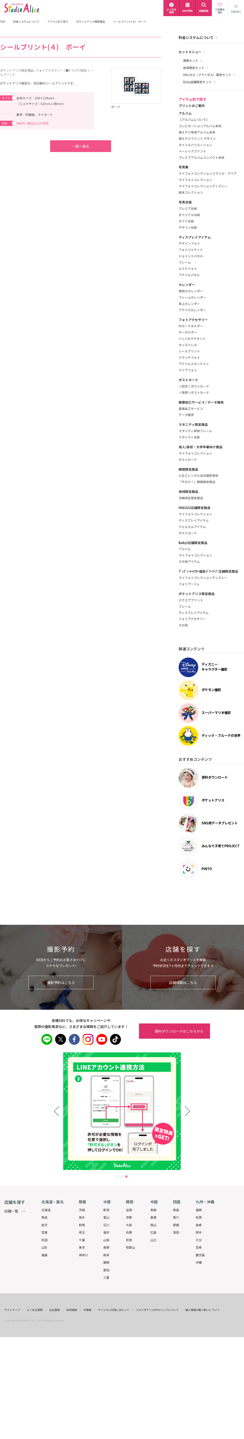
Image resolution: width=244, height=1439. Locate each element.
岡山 (153, 1225)
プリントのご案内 (192, 105)
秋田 (44, 1240)
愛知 (106, 1270)
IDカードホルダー (191, 326)
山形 (44, 1247)
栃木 (82, 1217)
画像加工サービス (191, 408)
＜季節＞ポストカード (194, 392)
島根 (153, 1217)
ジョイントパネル (191, 256)
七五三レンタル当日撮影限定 (198, 475)
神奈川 (83, 1255)
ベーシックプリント (192, 151)
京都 (129, 1217)
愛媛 (176, 1225)
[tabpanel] (122, 1111)
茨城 (82, 1210)
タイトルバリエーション (195, 145)
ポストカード (188, 459)
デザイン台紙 (188, 227)
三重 (106, 1277)
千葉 (82, 1240)
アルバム (185, 549)
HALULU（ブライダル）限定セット (207, 75)
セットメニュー (190, 52)
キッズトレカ (188, 345)
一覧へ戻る (71, 146)
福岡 (199, 1210)
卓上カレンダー (189, 303)
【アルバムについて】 (194, 119)
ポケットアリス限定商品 (90, 21)
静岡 (106, 1262)
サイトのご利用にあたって (113, 1310)
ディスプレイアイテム (194, 520)
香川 (176, 1217)
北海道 (46, 1210)
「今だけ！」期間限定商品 (197, 482)
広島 (153, 1232)
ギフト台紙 (186, 221)
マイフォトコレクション (195, 179)
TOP (2, 21)
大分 (199, 1240)
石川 (106, 1225)
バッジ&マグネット (192, 338)
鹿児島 (200, 1255)
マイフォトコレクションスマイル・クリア (208, 173)
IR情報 (87, 1310)
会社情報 (54, 1310)
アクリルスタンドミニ (194, 363)
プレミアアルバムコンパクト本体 (201, 157)
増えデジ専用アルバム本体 (197, 132)
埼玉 (82, 1232)
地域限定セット (193, 68)
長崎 (199, 1225)
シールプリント (189, 351)
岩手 (44, 1225)
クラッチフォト (189, 357)
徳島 (176, 1210)
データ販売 (186, 414)
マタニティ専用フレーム (195, 431)
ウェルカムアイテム (192, 526)
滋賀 (129, 1210)
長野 (106, 1247)
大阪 (129, 1225)
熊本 (199, 1232)
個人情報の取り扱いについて (202, 1310)
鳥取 (153, 1210)
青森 (44, 1217)
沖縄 (199, 1262)
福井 (106, 1232)
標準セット (190, 61)
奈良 (129, 1240)
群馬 (82, 1225)
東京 (82, 1247)
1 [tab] (117, 1176)
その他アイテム (189, 561)
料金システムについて (26, 21)
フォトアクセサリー (192, 619)
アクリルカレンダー (192, 310)
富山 (106, 1217)
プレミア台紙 (188, 208)
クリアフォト (188, 370)
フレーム (185, 262)
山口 (153, 1240)
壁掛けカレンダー (191, 291)
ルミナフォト (188, 268)
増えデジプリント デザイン (197, 138)
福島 (44, 1255)
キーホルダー (188, 332)
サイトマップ (12, 1310)
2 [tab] (122, 1176)
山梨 (106, 1240)
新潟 (106, 1210)
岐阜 (106, 1255)
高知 (176, 1232)
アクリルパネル (189, 275)
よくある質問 (34, 1310)
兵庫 (129, 1232)
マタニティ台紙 (189, 437)
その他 (183, 625)
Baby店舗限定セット (197, 82)
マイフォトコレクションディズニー (203, 186)
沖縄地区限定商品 (191, 498)
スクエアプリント (191, 600)
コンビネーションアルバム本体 (200, 126)
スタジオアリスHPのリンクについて (157, 1310)
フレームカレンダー (192, 297)
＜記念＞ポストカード (194, 386)
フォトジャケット (191, 249)
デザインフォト (189, 243)
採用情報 (71, 1310)
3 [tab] (126, 1176)
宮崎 (199, 1247)
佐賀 (199, 1217)
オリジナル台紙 (189, 214)
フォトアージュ (189, 584)
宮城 (44, 1232)
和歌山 (130, 1247)
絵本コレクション (191, 192)
